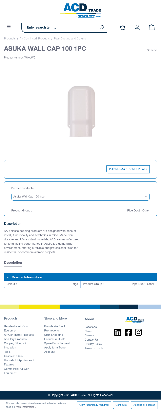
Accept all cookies (144, 405)
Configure (121, 405)
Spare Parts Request (57, 343)
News (88, 331)
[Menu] (8, 27)
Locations (91, 327)
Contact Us (92, 340)
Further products (22, 188)
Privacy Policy (93, 344)
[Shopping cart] (151, 27)
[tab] (13, 263)
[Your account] (137, 27)
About (89, 319)
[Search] (102, 27)
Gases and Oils (13, 356)
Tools (7, 352)
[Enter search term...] (59, 27)
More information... (26, 407)
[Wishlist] (122, 27)
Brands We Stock (55, 326)
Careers (89, 335)
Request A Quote (54, 339)
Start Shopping (53, 335)
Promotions (51, 330)
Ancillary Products (15, 339)
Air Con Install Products (19, 335)
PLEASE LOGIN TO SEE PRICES (128, 169)
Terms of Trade (94, 348)
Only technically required (94, 405)
